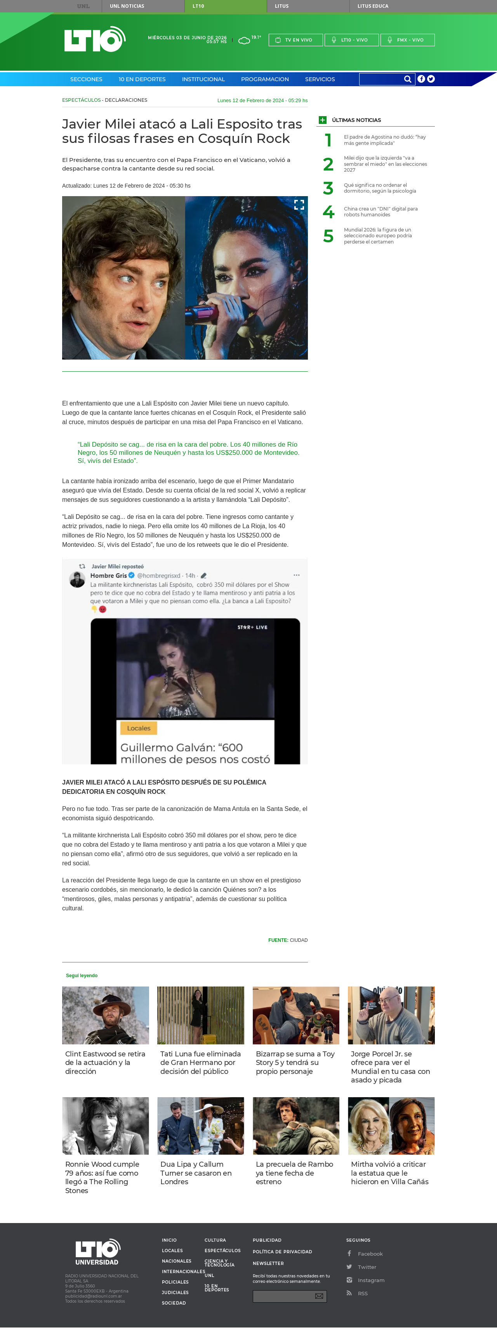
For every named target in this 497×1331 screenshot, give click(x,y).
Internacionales (180, 1275)
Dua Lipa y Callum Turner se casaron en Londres (196, 1175)
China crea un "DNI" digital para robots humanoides (381, 212)
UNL (83, 6)
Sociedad (174, 1307)
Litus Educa (373, 6)
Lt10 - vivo (349, 39)
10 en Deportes (142, 79)
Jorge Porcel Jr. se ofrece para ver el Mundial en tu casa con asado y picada (384, 1067)
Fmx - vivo (405, 39)
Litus (281, 6)
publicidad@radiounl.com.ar (93, 1299)
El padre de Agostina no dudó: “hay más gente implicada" (385, 140)
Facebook (364, 1257)
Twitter (361, 1270)
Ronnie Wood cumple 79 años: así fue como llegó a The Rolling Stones (103, 1179)
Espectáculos (81, 100)
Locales (172, 1254)
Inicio (169, 1244)
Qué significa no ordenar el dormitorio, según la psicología (380, 188)
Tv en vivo (293, 39)
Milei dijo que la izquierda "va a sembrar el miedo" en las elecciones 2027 (385, 164)
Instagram (365, 1284)
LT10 (198, 6)
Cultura (215, 1244)
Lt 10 (95, 39)
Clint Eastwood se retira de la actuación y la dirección (104, 1063)
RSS (357, 1297)
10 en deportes (217, 1292)
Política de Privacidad (282, 1255)
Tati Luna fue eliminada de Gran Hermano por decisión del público (199, 1067)
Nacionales (176, 1265)
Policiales (175, 1286)
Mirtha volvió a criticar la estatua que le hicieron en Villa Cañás (390, 1175)
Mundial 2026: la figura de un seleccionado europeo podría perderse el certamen (378, 236)
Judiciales (175, 1296)
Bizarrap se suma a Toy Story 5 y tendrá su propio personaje (296, 1063)
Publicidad (267, 1243)
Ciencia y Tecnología (220, 1267)
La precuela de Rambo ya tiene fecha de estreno (295, 1175)
